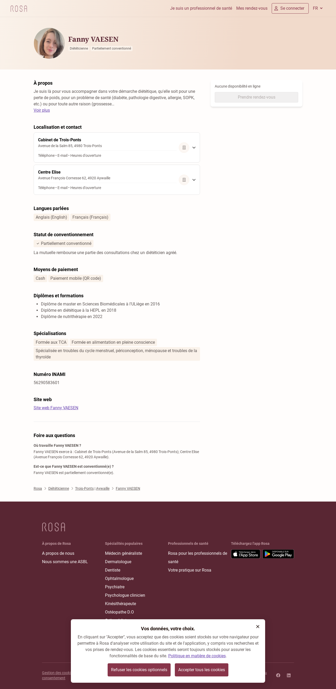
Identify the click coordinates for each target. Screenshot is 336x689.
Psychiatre (114, 586)
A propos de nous (58, 553)
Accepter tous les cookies (201, 669)
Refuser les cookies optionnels (139, 669)
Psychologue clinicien (125, 595)
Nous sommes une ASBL (65, 561)
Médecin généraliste (123, 553)
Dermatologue (118, 561)
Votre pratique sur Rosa (189, 570)
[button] (258, 626)
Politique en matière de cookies (197, 655)
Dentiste (112, 570)
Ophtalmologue (119, 578)
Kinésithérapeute (120, 603)
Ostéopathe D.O (119, 612)
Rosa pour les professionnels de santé (197, 557)
